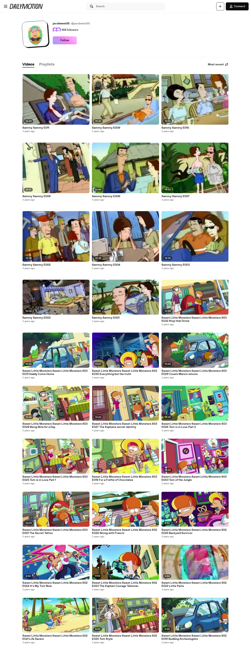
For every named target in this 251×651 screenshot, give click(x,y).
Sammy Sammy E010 (175, 127)
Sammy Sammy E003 (175, 264)
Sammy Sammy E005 (36, 264)
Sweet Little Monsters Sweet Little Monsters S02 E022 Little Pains (194, 584)
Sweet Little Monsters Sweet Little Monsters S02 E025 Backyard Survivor (194, 531)
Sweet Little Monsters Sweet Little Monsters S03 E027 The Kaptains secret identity (124, 425)
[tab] (28, 64)
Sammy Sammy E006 (106, 196)
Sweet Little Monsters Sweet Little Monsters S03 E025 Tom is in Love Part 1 (55, 478)
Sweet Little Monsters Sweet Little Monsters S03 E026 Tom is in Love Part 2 (194, 425)
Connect (237, 6)
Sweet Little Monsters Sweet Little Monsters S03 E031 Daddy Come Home (55, 372)
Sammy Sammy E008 (36, 196)
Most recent (218, 65)
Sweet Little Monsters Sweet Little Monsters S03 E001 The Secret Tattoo (55, 531)
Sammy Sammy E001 (106, 317)
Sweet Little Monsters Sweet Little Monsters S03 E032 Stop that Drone (194, 319)
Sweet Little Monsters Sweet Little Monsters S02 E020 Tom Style (124, 637)
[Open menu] (5, 6)
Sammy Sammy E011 (35, 127)
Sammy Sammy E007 (175, 196)
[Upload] (220, 6)
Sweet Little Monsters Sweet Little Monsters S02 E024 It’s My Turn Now (55, 584)
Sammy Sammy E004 (106, 264)
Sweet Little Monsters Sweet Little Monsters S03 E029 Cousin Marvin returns (194, 372)
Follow (64, 40)
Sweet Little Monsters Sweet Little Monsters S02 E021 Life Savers (55, 637)
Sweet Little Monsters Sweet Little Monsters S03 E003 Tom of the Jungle (194, 478)
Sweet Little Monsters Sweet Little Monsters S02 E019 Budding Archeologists (194, 637)
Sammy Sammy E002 (36, 317)
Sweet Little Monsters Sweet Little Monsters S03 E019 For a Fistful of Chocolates (124, 478)
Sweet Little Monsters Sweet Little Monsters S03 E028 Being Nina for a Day (55, 425)
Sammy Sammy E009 (106, 127)
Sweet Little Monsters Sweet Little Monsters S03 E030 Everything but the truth (124, 372)
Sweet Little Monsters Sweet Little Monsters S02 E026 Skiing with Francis (124, 531)
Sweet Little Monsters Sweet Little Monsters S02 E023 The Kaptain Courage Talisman (124, 584)
